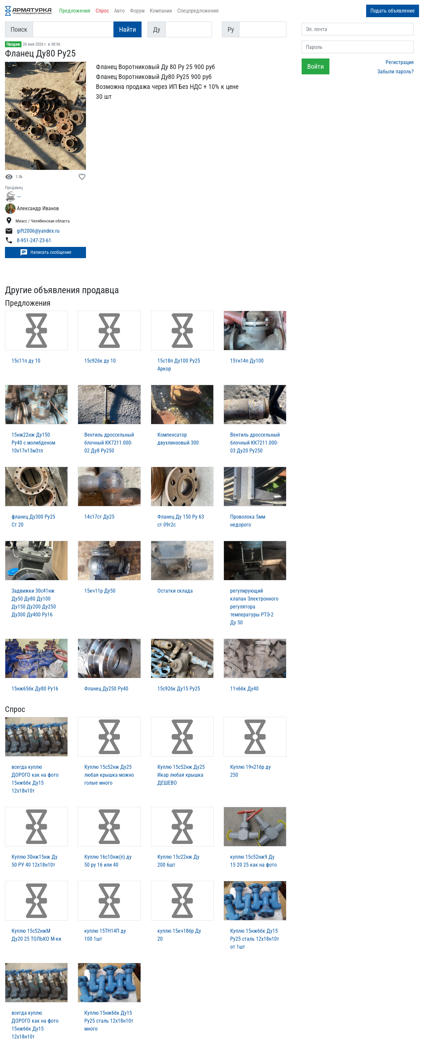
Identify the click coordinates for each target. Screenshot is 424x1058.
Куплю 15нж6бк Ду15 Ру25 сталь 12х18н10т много (108, 1021)
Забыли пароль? (395, 71)
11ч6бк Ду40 (244, 689)
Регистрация (400, 62)
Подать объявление (392, 11)
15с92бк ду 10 (100, 361)
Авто (119, 11)
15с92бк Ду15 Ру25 (178, 689)
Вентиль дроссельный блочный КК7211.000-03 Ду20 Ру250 (255, 443)
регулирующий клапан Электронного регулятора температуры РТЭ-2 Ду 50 (254, 607)
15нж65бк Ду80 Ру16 (35, 689)
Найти (127, 29)
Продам (13, 44)
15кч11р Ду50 (99, 591)
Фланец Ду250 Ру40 (106, 689)
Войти (315, 66)
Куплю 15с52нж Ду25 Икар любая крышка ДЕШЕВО (181, 775)
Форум (137, 11)
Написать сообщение (45, 252)
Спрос (102, 11)
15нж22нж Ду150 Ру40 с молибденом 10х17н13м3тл (33, 443)
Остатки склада (175, 591)
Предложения (74, 11)
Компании (161, 11)
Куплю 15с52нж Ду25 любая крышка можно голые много (109, 775)
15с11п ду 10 (26, 361)
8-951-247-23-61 (34, 241)
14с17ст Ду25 (99, 517)
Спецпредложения (198, 11)
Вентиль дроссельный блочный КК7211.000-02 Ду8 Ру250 (109, 443)
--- (19, 196)
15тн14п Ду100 (247, 361)
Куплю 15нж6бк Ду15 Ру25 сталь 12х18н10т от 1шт (254, 939)
